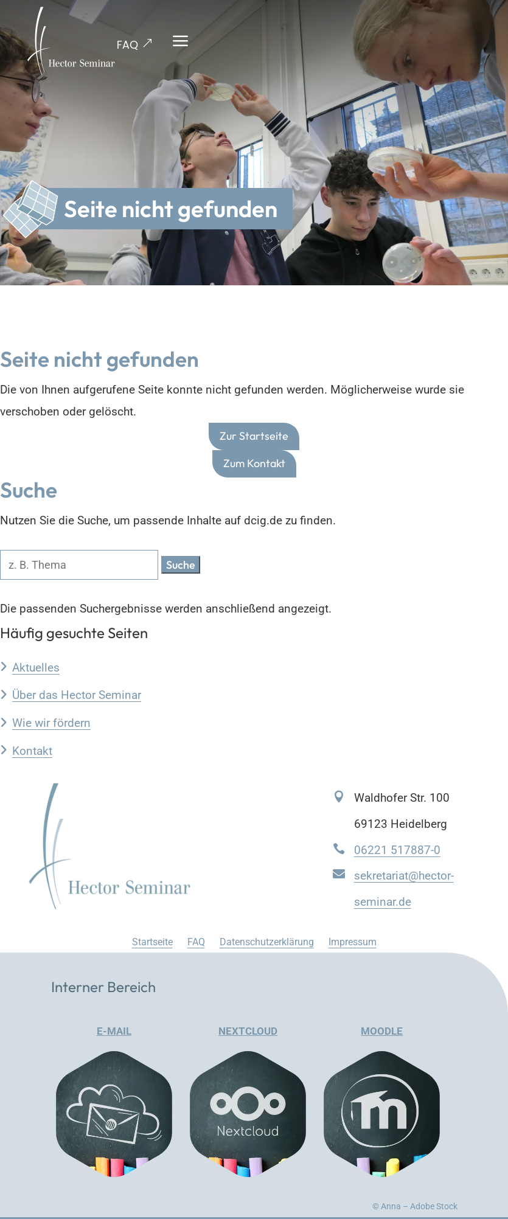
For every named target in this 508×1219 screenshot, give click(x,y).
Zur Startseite (254, 436)
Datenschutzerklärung (267, 942)
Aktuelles (36, 668)
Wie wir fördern (51, 723)
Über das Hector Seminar (76, 695)
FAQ (127, 44)
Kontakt (32, 751)
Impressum (353, 942)
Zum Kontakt (254, 463)
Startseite (152, 942)
